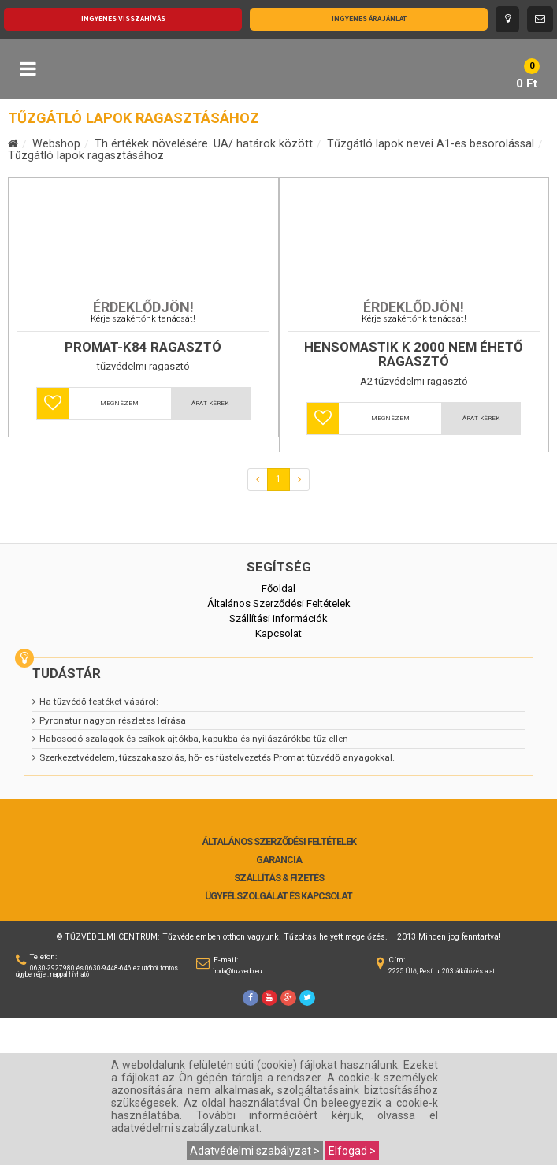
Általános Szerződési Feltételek (279, 989)
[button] (53, 551)
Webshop (56, 143)
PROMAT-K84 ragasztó (143, 494)
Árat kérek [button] (209, 550)
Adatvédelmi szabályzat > (255, 1151)
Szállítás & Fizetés (279, 1025)
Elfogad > (352, 1151)
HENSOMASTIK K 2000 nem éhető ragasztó (413, 501)
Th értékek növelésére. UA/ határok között (204, 143)
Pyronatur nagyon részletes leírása (112, 867)
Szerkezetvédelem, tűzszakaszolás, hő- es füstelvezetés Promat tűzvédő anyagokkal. (217, 904)
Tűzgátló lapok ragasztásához (86, 155)
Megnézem (119, 550)
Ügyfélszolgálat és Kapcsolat (278, 1043)
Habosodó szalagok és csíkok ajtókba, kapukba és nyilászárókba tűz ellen (193, 885)
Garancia (279, 1007)
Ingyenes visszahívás (123, 19)
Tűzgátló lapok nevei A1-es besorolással (430, 143)
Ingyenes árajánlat (369, 19)
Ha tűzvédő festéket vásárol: (98, 848)
